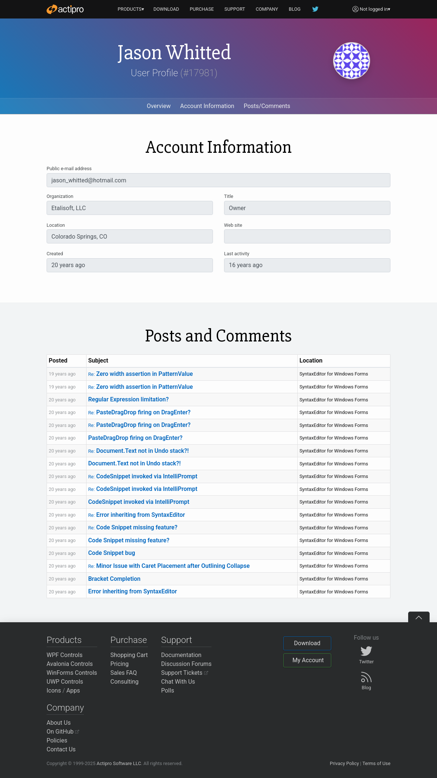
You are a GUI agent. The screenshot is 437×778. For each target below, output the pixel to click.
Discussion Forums (186, 663)
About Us (59, 722)
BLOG (295, 9)
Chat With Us (178, 681)
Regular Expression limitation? (128, 399)
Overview (159, 106)
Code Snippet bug (111, 552)
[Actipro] (65, 9)
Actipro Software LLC (118, 763)
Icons (54, 690)
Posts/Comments (267, 106)
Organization (60, 196)
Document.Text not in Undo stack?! (138, 450)
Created (55, 253)
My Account (308, 660)
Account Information (207, 106)
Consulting (125, 681)
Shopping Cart (129, 655)
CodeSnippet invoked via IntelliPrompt (142, 476)
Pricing (120, 663)
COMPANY (267, 9)
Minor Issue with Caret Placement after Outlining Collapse (169, 565)
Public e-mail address (69, 168)
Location (56, 225)
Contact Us (61, 749)
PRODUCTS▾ (131, 9)
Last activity (236, 253)
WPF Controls (64, 655)
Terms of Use (376, 763)
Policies (57, 740)
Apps (73, 690)
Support (176, 640)
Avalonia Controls (70, 663)
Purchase (129, 640)
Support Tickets (184, 672)
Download (307, 643)
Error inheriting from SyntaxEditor (136, 514)
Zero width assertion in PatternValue (140, 373)
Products (64, 640)
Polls (167, 690)
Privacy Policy (344, 763)
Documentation (181, 655)
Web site (233, 225)
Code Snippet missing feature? (132, 527)
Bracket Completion (114, 578)
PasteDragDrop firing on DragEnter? (139, 412)
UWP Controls (65, 681)
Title (228, 196)
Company (65, 708)
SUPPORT (234, 9)
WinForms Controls (72, 672)
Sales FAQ (124, 672)
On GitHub (63, 731)
